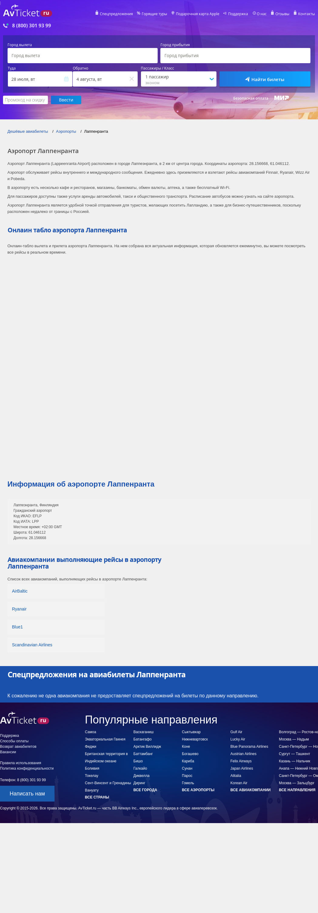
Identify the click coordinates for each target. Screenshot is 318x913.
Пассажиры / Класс (157, 68)
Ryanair (19, 609)
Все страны (97, 797)
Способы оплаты (14, 741)
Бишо (138, 761)
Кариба (188, 761)
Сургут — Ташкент (294, 754)
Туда (12, 68)
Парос (187, 776)
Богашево (190, 754)
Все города (145, 790)
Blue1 (17, 626)
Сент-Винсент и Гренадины (108, 783)
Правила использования (20, 763)
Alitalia (235, 776)
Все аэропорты (198, 790)
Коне (186, 746)
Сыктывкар (191, 732)
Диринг (139, 783)
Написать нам (27, 794)
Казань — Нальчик (294, 761)
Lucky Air (237, 739)
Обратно (80, 68)
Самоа (90, 732)
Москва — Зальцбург (296, 783)
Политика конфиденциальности (27, 768)
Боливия (92, 768)
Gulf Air (236, 732)
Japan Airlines (241, 768)
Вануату (92, 790)
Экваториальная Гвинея (105, 739)
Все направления (297, 790)
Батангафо (142, 739)
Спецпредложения (116, 14)
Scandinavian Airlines (32, 644)
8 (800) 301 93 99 (31, 25)
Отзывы (282, 14)
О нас (261, 14)
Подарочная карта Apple (197, 14)
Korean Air (238, 783)
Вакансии (8, 752)
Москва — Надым (294, 739)
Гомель (188, 783)
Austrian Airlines (243, 754)
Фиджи (90, 746)
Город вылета (20, 45)
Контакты (306, 14)
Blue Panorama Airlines (249, 746)
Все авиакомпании (250, 790)
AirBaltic (20, 591)
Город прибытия (175, 45)
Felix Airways (241, 761)
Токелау (91, 776)
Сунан (187, 768)
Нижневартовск (195, 739)
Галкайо (140, 768)
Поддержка (238, 14)
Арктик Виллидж (147, 746)
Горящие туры (154, 14)
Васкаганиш (143, 732)
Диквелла (141, 776)
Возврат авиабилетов (18, 746)
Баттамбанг (143, 754)
